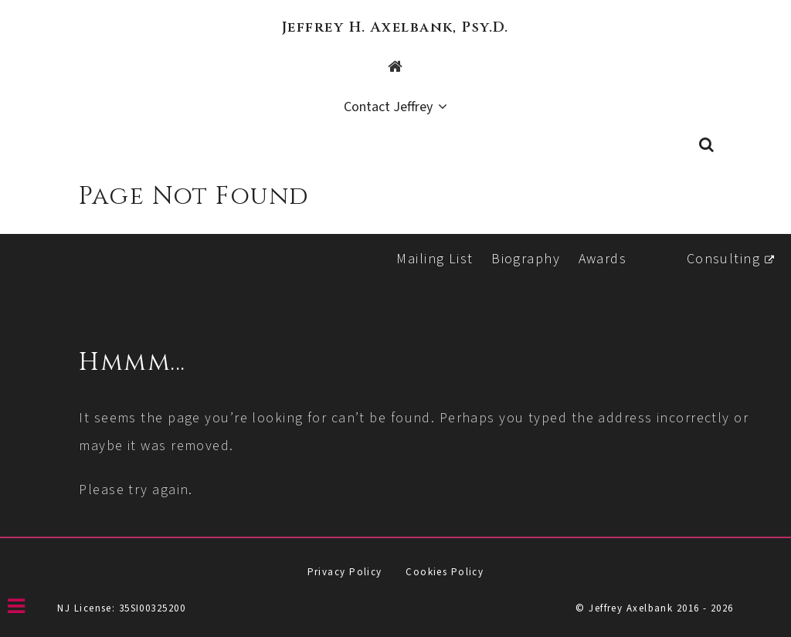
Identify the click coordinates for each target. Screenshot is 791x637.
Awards (603, 259)
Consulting (723, 259)
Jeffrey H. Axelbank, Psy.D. (395, 27)
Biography (525, 259)
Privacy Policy (344, 572)
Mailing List (434, 259)
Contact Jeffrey (388, 108)
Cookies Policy (445, 572)
